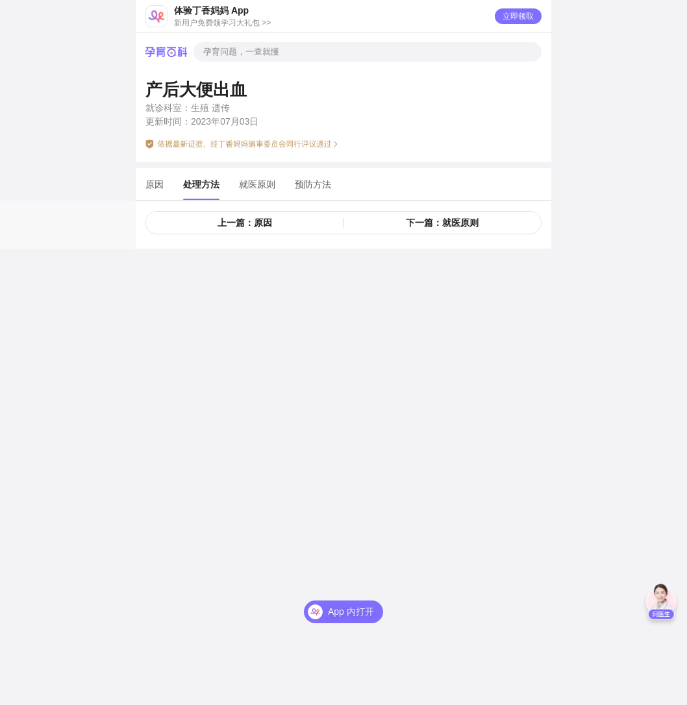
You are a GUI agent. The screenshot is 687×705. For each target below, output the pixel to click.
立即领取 (518, 16)
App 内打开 (351, 602)
